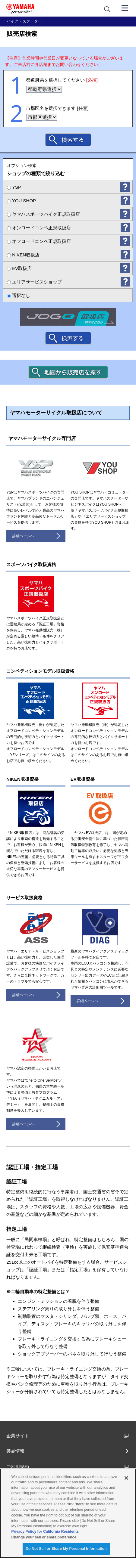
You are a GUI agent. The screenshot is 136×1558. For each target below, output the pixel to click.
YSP (14, 187)
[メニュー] (125, 7)
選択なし (18, 295)
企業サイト (67, 1435)
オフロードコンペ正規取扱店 (39, 241)
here (80, 1504)
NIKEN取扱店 (23, 254)
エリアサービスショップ (34, 281)
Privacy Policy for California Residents (45, 1531)
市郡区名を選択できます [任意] (57, 108)
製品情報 (15, 1451)
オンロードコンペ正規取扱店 (39, 227)
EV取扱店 (19, 268)
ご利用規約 (67, 1466)
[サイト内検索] (107, 9)
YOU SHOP (21, 200)
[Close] (126, 1478)
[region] (68, 1513)
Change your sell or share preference (43, 1537)
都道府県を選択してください (62, 79)
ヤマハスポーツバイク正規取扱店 (43, 214)
